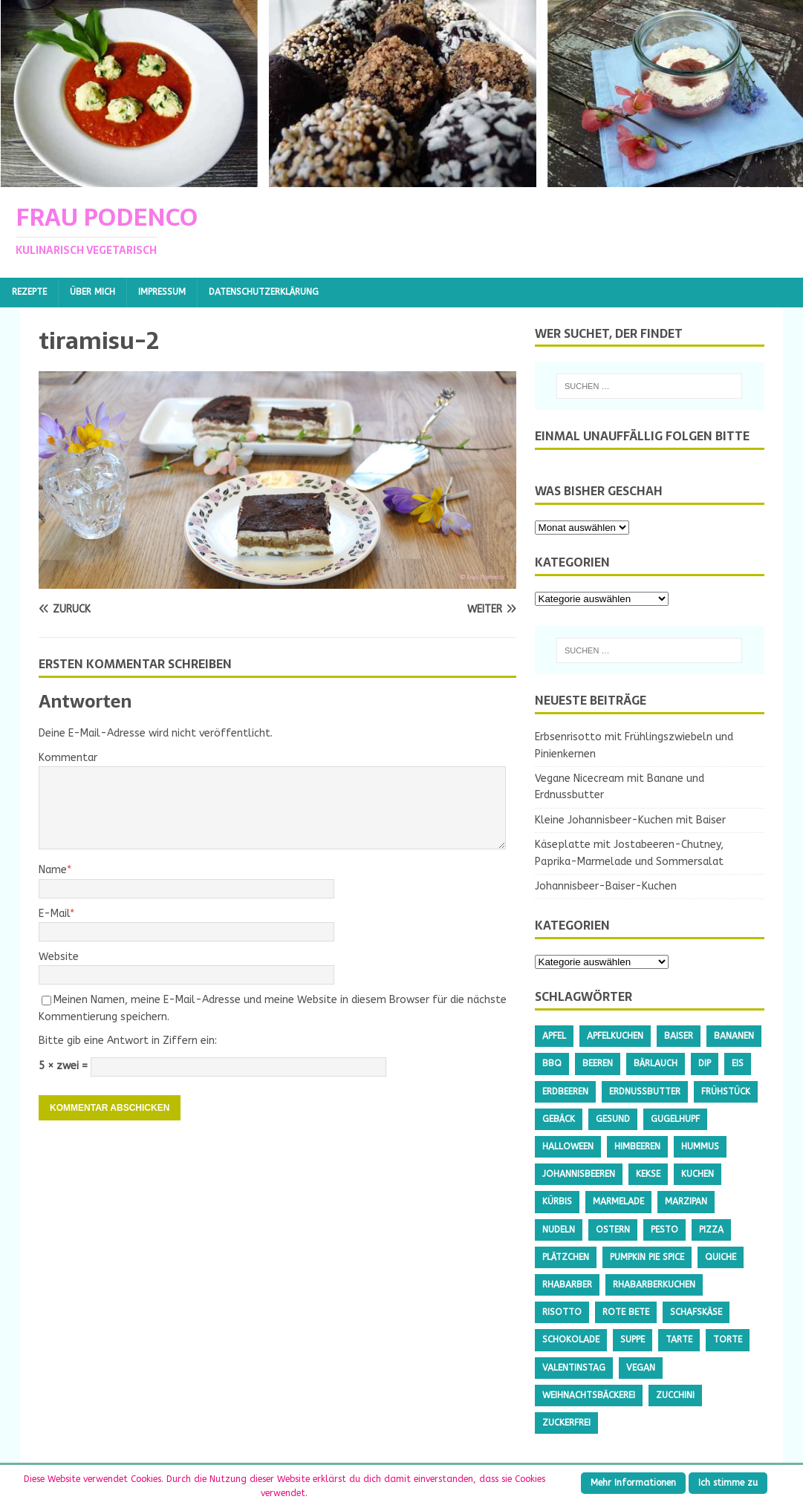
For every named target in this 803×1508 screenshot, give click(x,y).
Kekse (648, 1174)
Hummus (700, 1146)
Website (59, 956)
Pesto (664, 1229)
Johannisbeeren (578, 1174)
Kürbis (557, 1201)
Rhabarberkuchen (654, 1284)
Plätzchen (565, 1257)
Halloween (568, 1146)
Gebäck (558, 1119)
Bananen (734, 1036)
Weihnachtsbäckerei (588, 1395)
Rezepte (29, 292)
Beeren (597, 1063)
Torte (727, 1339)
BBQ (552, 1063)
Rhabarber (567, 1284)
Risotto (562, 1312)
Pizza (711, 1229)
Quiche (720, 1257)
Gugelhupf (675, 1119)
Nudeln (558, 1229)
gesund (613, 1119)
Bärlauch (655, 1063)
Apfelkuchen (615, 1036)
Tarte (679, 1339)
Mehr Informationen (633, 1483)
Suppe (632, 1339)
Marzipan (686, 1201)
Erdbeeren (565, 1091)
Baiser (678, 1036)
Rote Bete (625, 1312)
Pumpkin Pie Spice (647, 1257)
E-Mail (54, 913)
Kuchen (697, 1174)
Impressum (162, 292)
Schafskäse (696, 1312)
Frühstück (725, 1091)
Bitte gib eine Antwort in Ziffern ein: (128, 1040)
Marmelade (618, 1201)
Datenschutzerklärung (264, 292)
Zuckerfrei (566, 1422)
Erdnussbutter (644, 1091)
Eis (738, 1063)
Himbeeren (637, 1146)
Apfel (554, 1036)
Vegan (640, 1367)
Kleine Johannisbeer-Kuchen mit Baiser (630, 820)
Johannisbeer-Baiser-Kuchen (606, 886)
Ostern (613, 1229)
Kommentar (68, 757)
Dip (704, 1063)
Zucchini (675, 1395)
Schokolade (570, 1339)
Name (53, 870)
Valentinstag (573, 1367)
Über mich (92, 292)
